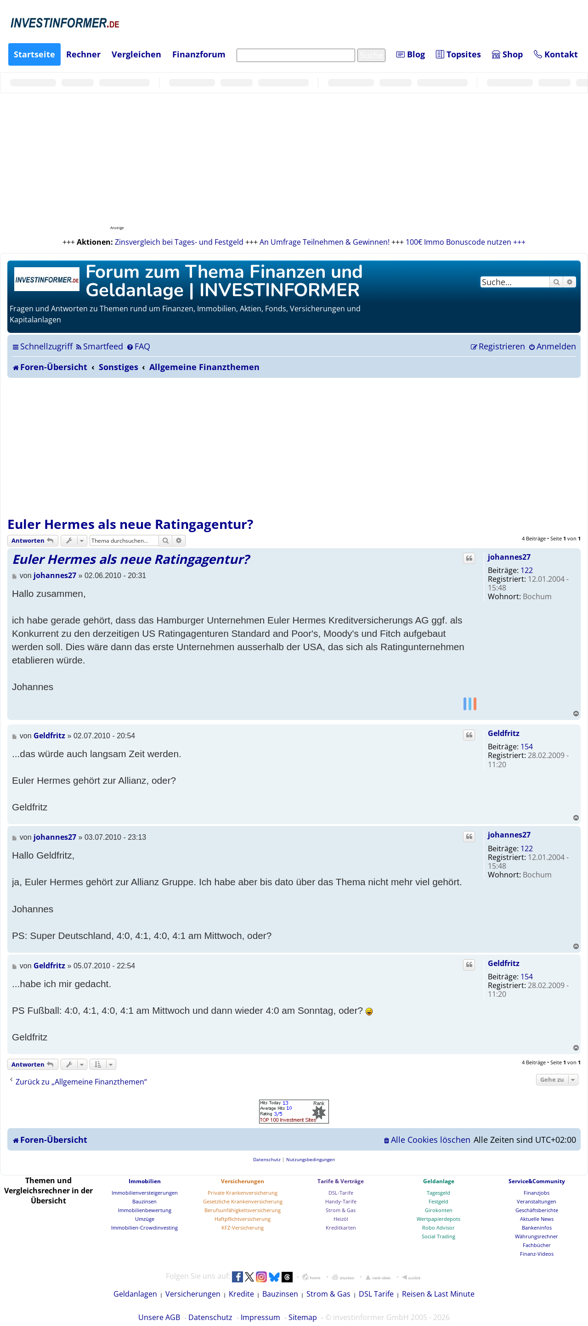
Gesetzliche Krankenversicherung (243, 1201)
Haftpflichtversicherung (243, 1218)
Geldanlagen (135, 1294)
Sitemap (302, 1317)
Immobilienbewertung (144, 1210)
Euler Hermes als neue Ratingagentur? (130, 524)
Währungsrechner (536, 1236)
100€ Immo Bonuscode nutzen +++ (466, 242)
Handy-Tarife (340, 1201)
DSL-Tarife (340, 1192)
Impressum (260, 1317)
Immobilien (145, 1181)
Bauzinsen (144, 1201)
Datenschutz (210, 1317)
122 (526, 570)
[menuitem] (99, 346)
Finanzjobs (536, 1192)
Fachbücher (537, 1245)
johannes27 (509, 557)
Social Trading (438, 1236)
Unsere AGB (159, 1317)
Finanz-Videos (537, 1253)
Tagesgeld (438, 1192)
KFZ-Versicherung (242, 1227)
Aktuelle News (537, 1218)
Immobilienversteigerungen (145, 1192)
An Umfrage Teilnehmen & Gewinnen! (325, 242)
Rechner (83, 54)
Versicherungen (242, 1181)
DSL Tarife (376, 1294)
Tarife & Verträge (340, 1181)
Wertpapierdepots (438, 1218)
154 (526, 747)
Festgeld (438, 1201)
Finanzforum (199, 54)
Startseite (34, 54)
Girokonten (438, 1210)
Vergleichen (136, 54)
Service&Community (537, 1181)
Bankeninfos (537, 1227)
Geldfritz (504, 733)
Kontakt (556, 54)
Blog (410, 54)
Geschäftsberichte (536, 1210)
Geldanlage (438, 1181)
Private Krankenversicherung (242, 1192)
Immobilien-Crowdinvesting (144, 1227)
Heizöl (341, 1218)
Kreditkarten (341, 1227)
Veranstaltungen (536, 1201)
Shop (507, 54)
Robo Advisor (438, 1227)
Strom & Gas (341, 1210)
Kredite (241, 1294)
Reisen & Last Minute (438, 1294)
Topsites (458, 54)
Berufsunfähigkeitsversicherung (242, 1210)
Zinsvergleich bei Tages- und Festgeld (179, 242)
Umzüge (144, 1218)
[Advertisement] (294, 446)
